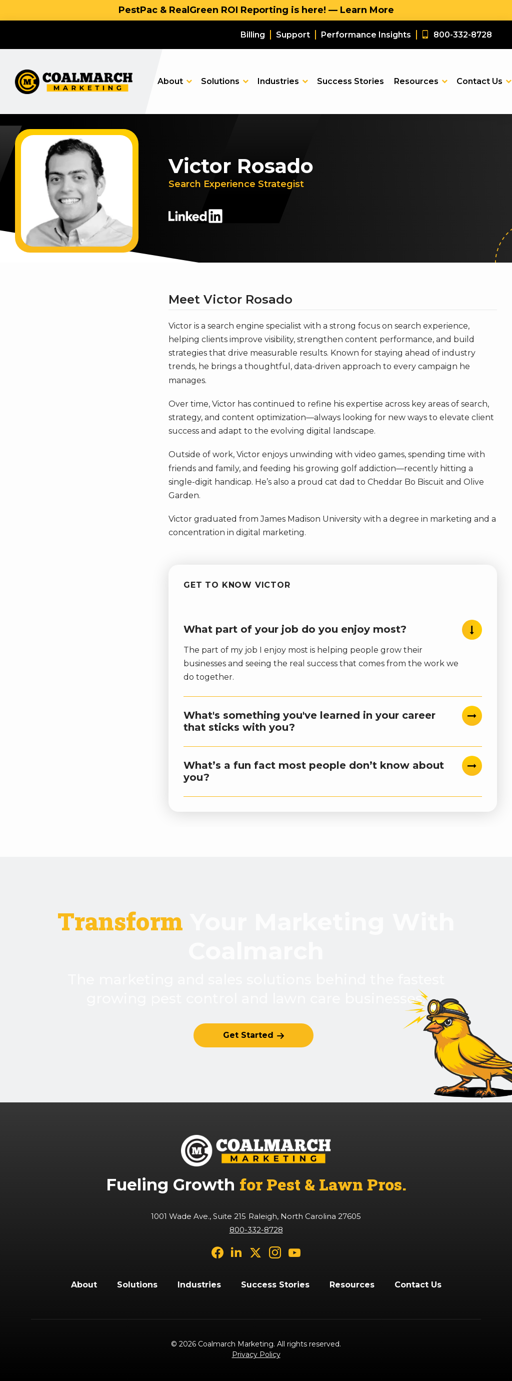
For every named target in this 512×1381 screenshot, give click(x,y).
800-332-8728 (256, 1229)
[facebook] (218, 1252)
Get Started (248, 1035)
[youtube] (294, 1252)
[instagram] (275, 1252)
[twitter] (256, 1252)
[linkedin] (236, 1252)
